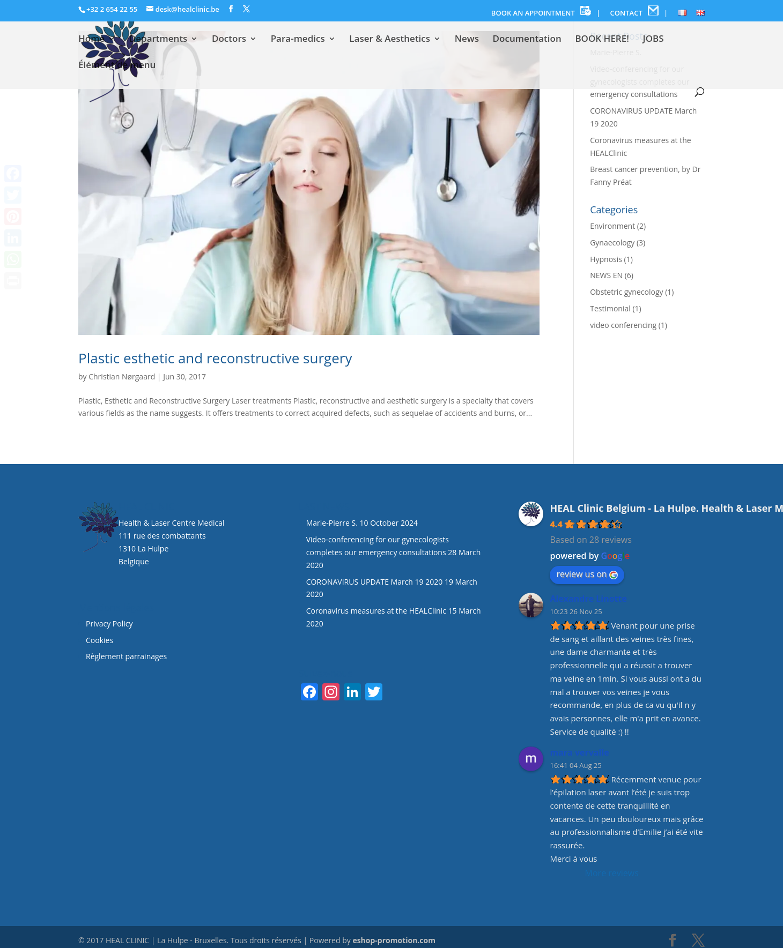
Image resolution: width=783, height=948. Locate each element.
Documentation (527, 39)
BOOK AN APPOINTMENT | (545, 12)
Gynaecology (612, 242)
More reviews (612, 873)
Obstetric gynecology (626, 292)
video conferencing (623, 325)
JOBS (653, 39)
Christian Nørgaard (121, 376)
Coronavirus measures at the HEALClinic (376, 611)
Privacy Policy (109, 623)
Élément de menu (117, 66)
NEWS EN (606, 275)
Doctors (229, 39)
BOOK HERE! (602, 39)
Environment (612, 226)
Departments (158, 39)
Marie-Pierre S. (332, 523)
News (467, 39)
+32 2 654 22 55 (111, 9)
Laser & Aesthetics (389, 39)
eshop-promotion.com (393, 940)
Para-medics (298, 39)
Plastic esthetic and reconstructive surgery (215, 358)
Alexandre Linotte (588, 598)
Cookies (100, 640)
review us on (586, 574)
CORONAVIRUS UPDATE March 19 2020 (374, 582)
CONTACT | (639, 11)
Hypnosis (606, 259)
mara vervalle (579, 752)
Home (91, 39)
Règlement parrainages (126, 656)
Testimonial (610, 308)
